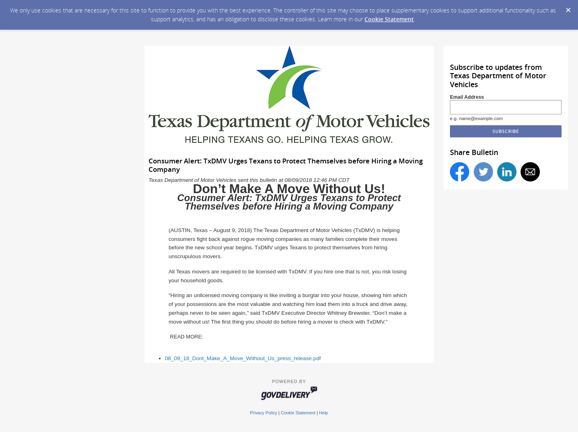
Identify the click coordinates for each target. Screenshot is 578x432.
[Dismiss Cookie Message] (568, 7)
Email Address (467, 97)
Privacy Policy (263, 412)
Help (323, 412)
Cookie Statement (389, 19)
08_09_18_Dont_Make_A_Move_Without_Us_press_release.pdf (243, 358)
